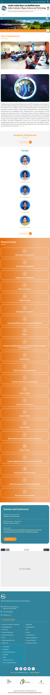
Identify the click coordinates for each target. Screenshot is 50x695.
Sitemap (25, 692)
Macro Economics (25, 289)
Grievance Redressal (7, 632)
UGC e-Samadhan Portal (9, 662)
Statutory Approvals (31, 637)
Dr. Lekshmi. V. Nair (25, 227)
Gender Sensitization (7, 635)
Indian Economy (24, 300)
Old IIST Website (34, 672)
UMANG (5, 654)
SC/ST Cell (5, 629)
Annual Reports (30, 635)
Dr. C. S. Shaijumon (25, 197)
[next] (4, 550)
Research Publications (9, 652)
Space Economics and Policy (24, 495)
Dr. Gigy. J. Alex (25, 212)
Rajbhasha (29, 624)
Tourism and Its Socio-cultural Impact (25, 382)
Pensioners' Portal (8, 660)
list (48, 549)
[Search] (24, 14)
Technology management (24, 266)
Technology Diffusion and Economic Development (24, 323)
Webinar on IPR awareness (11, 516)
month (45, 549)
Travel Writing (25, 427)
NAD (4, 657)
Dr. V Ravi (25, 167)
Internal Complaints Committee (10, 624)
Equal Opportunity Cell (8, 640)
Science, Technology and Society (25, 370)
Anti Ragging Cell (6, 627)
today (8, 549)
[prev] (2, 550)
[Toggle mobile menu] (47, 30)
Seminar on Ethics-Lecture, (11, 523)
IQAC (3, 637)
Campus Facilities (31, 640)
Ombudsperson (30, 627)
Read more (22, 126)
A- (38, 1)
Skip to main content (34, 1)
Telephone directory (31, 643)
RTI (27, 629)
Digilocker (6, 649)
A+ (43, 1)
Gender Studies (24, 416)
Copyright (30, 692)
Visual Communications (24, 404)
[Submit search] (48, 14)
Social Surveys (25, 359)
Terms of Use (11, 692)
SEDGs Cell (5, 643)
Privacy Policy (19, 692)
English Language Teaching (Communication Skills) (24, 461)
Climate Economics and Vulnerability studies (24, 484)
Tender (28, 632)
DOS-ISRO (6, 646)
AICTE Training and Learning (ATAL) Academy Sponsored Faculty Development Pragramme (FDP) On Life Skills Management (23, 531)
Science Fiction (24, 450)
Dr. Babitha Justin (25, 182)
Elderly (24, 334)
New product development (24, 255)
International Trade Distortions (25, 473)
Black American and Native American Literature (24, 439)
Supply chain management (25, 278)
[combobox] (47, 1)
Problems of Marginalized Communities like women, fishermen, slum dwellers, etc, (24, 347)
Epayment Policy (37, 692)
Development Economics (24, 312)
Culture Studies (24, 393)
